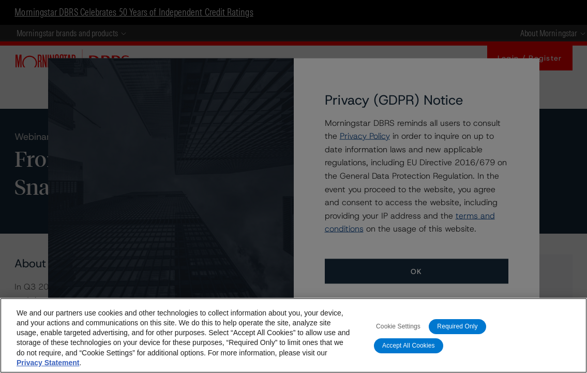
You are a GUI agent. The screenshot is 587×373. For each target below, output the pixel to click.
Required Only (457, 326)
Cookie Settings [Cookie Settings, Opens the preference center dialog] (398, 326)
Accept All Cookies (408, 345)
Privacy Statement (48, 362)
